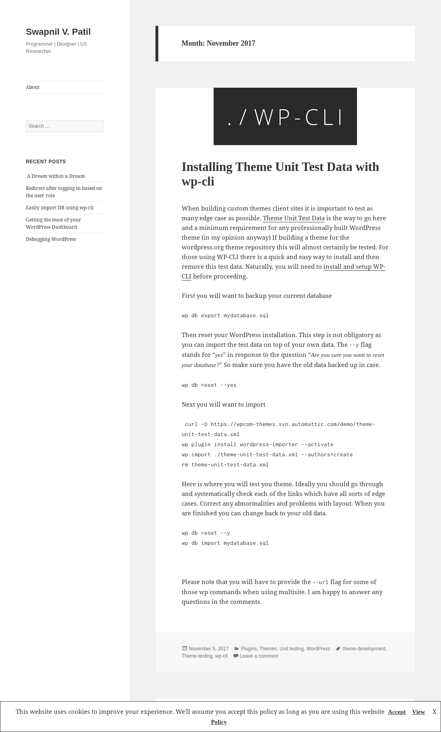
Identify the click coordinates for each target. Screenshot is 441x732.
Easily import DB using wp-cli (60, 207)
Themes (268, 649)
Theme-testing (197, 656)
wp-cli (221, 656)
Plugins (248, 649)
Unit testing (291, 649)
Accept (396, 712)
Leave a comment (259, 656)
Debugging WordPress (51, 239)
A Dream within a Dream (56, 176)
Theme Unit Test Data (294, 218)
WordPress (318, 649)
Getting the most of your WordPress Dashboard (53, 223)
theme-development (363, 649)
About (33, 87)
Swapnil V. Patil (58, 32)
